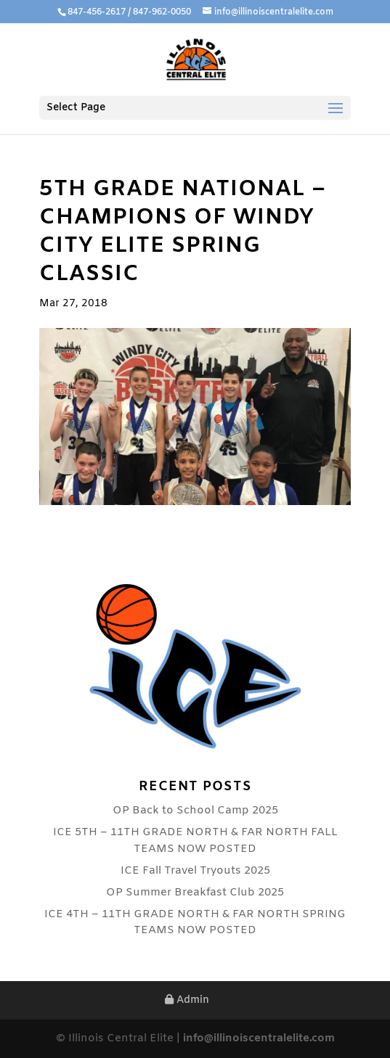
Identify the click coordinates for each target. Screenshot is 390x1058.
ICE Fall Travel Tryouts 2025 (195, 871)
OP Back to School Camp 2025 (195, 810)
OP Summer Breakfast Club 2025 (195, 892)
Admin (187, 1000)
